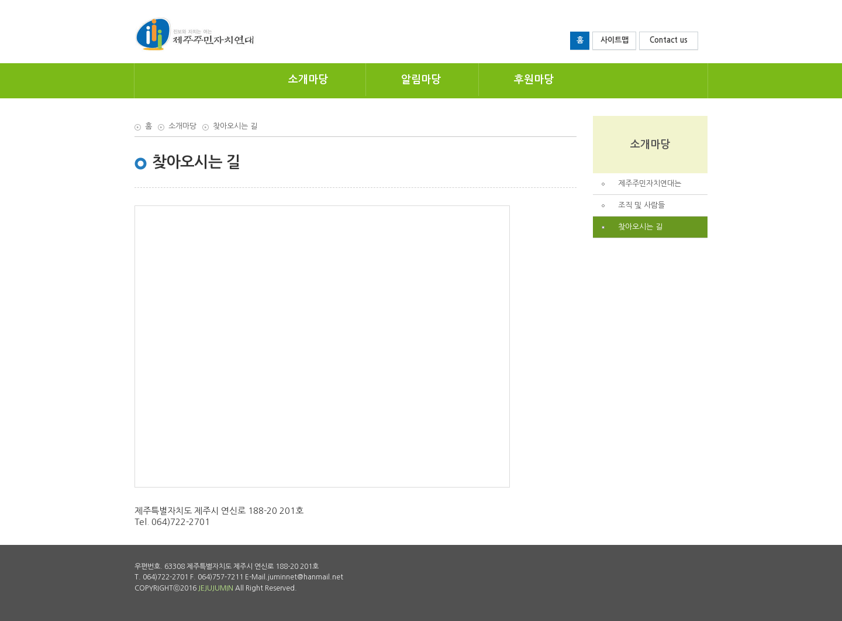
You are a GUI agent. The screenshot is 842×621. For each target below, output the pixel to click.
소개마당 (308, 79)
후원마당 (534, 79)
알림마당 (421, 79)
